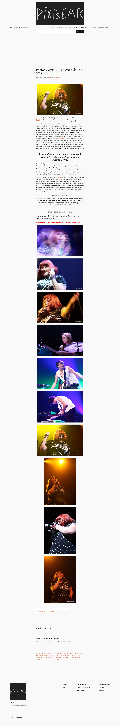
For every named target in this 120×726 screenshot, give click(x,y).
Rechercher (80, 32)
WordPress (19, 717)
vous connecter (48, 642)
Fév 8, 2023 (39, 77)
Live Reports (56, 77)
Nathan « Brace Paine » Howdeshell (46, 611)
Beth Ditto (39, 609)
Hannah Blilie (65, 609)
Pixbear (48, 77)
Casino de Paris (49, 609)
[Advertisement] (60, 47)
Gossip (38, 120)
